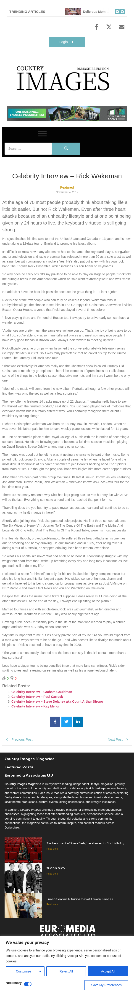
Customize (23, 971)
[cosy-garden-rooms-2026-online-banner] (67, 120)
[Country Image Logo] (64, 78)
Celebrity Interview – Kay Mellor (35, 706)
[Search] (28, 149)
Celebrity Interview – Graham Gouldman (41, 692)
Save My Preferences (106, 985)
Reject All (66, 971)
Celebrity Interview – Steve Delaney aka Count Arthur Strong (57, 701)
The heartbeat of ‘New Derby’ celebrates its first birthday (85, 843)
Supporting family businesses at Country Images (80, 899)
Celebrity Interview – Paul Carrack (37, 697)
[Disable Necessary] (28, 984)
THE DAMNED (56, 868)
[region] (67, 965)
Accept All (108, 971)
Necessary (14, 983)
